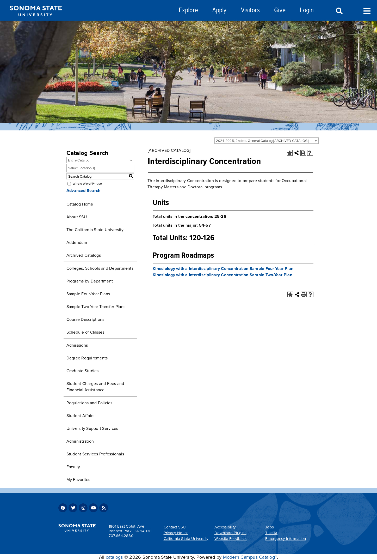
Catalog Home (79, 204)
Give (280, 11)
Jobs (269, 527)
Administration (80, 441)
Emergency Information (285, 538)
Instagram (83, 507)
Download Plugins (230, 533)
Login (307, 11)
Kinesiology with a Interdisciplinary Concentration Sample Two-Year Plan (222, 275)
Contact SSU (175, 527)
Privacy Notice (176, 533)
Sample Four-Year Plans (88, 294)
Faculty (73, 466)
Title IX (271, 533)
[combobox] (266, 140)
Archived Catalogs (83, 255)
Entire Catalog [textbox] (79, 160)
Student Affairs (80, 415)
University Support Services (92, 428)
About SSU (76, 217)
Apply (219, 11)
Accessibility (225, 527)
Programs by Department (89, 281)
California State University (186, 538)
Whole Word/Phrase (87, 183)
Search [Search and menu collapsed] (339, 11)
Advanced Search (83, 190)
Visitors (250, 11)
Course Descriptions (85, 319)
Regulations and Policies (89, 403)
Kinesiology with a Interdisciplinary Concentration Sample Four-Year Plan (223, 268)
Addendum (76, 242)
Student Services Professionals (95, 454)
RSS (103, 507)
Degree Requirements (87, 358)
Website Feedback (230, 538)
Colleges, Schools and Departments (99, 268)
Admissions (77, 345)
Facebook (62, 507)
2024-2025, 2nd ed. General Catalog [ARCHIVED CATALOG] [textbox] (262, 141)
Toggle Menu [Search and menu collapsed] (366, 11)
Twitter (73, 507)
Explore (188, 11)
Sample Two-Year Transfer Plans (96, 306)
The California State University (95, 229)
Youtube (93, 507)
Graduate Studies (82, 371)
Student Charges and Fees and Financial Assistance (95, 387)
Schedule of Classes (85, 332)
